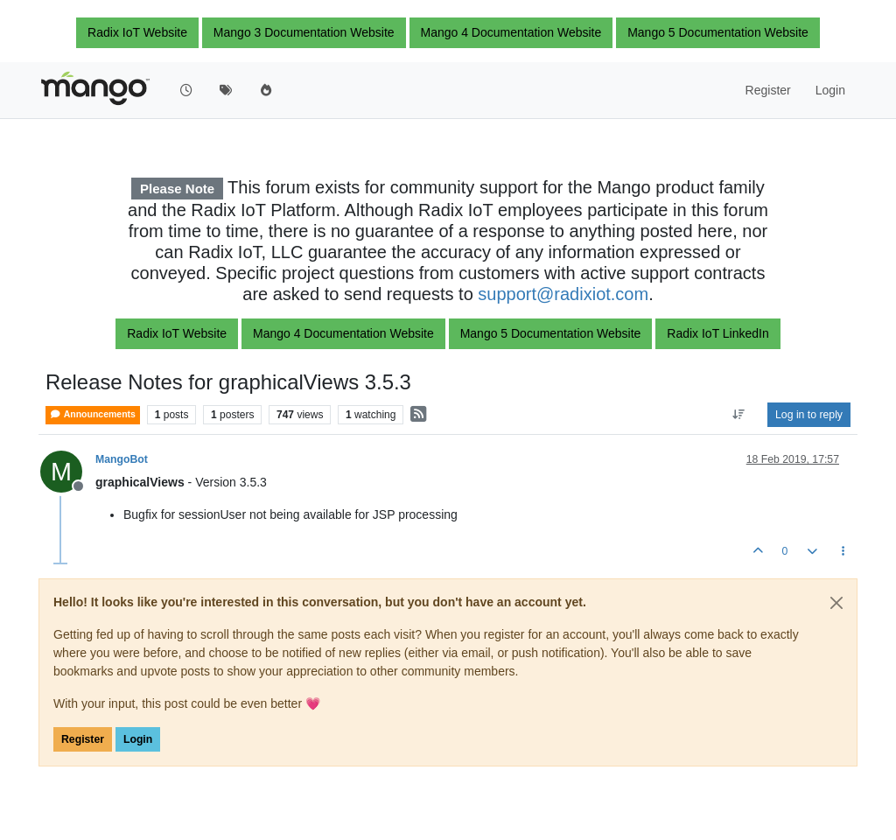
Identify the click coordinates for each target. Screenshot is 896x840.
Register (82, 739)
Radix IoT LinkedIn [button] (717, 333)
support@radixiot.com (563, 294)
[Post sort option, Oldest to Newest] (738, 414)
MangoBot (121, 459)
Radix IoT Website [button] (137, 32)
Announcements (93, 414)
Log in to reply (809, 415)
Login (137, 739)
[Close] (836, 602)
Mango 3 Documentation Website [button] (304, 32)
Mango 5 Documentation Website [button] (717, 32)
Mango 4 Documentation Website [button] (511, 32)
